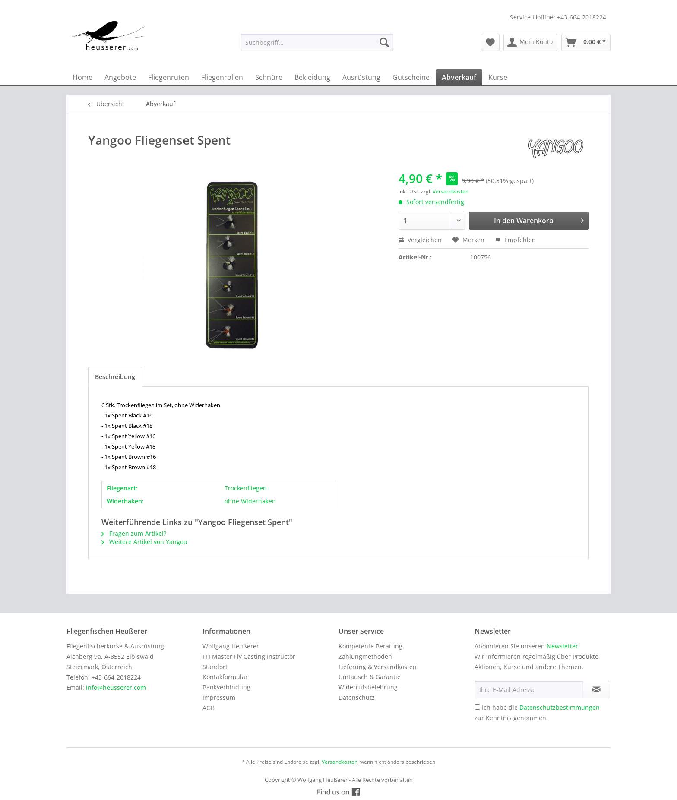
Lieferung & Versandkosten (377, 667)
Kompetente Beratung (370, 646)
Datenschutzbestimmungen (559, 707)
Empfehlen (515, 240)
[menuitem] (317, 42)
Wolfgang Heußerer (230, 646)
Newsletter (562, 646)
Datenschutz (356, 697)
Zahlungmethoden (365, 656)
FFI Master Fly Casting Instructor (248, 656)
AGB (208, 708)
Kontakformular (225, 677)
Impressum (218, 697)
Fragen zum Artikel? (133, 533)
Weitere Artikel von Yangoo (144, 542)
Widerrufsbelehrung (368, 687)
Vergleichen (420, 240)
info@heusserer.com (116, 687)
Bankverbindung (226, 687)
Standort (215, 667)
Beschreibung (115, 377)
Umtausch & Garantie (369, 677)
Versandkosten (450, 191)
